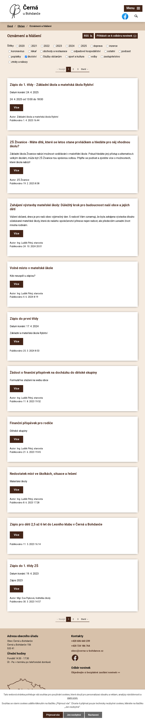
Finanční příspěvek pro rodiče (31, 423)
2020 (22, 45)
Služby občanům (52, 56)
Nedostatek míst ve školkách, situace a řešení (43, 474)
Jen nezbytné (74, 715)
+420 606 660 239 (80, 641)
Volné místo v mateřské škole (31, 268)
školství (32, 56)
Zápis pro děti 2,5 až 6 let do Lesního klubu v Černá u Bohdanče (56, 524)
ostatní (111, 51)
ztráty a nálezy (19, 61)
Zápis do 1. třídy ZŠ (24, 566)
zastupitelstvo (112, 56)
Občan (21, 26)
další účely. (72, 698)
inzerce (113, 45)
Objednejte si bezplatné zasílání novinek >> (95, 672)
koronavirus (17, 51)
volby (94, 56)
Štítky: (10, 45)
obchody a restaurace (55, 51)
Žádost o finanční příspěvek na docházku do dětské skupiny (53, 372)
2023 (59, 45)
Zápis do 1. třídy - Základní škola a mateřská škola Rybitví (51, 85)
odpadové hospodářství (87, 51)
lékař (33, 51)
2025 (84, 45)
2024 (71, 45)
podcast (126, 51)
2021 (34, 45)
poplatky (16, 56)
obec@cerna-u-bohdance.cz (87, 651)
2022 (47, 45)
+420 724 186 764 (80, 646)
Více (16, 107)
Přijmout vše (53, 715)
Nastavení (93, 715)
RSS (88, 35)
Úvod (10, 26)
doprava (97, 45)
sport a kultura (76, 56)
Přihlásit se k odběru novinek (116, 35)
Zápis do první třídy (24, 319)
